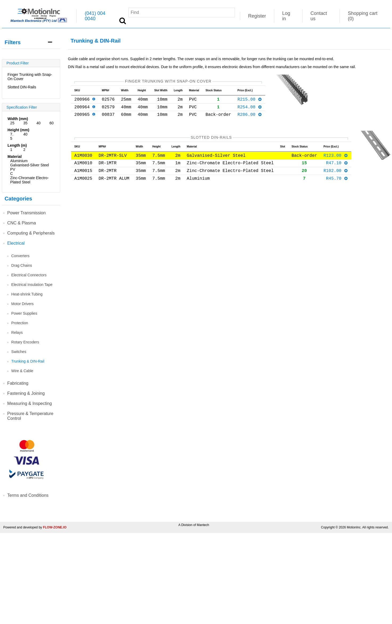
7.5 (11, 136)
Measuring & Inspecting (29, 403)
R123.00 (336, 157)
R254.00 (250, 110)
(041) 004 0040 (95, 16)
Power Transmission (26, 213)
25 (12, 123)
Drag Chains (21, 265)
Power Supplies (24, 313)
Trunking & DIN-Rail (27, 361)
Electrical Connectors (28, 275)
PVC (12, 171)
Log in (286, 16)
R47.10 (337, 166)
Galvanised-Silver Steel (29, 165)
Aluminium (18, 161)
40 (38, 123)
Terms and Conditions (27, 495)
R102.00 (336, 175)
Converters (20, 256)
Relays (17, 332)
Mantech (203, 525)
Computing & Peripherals (31, 233)
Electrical (15, 243)
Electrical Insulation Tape (31, 284)
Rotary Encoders (25, 342)
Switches (18, 352)
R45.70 (337, 183)
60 (52, 123)
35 (25, 123)
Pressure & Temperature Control (30, 416)
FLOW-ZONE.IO (54, 527)
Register (257, 16)
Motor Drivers (22, 304)
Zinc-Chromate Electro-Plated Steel (29, 180)
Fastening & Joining (26, 393)
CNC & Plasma (21, 223)
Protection (19, 323)
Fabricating (17, 383)
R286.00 (250, 118)
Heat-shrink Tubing (27, 294)
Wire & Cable (22, 371)
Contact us (319, 16)
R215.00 (250, 101)
